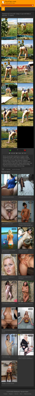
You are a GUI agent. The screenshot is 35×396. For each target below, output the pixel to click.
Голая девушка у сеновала (8, 303)
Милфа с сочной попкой (8, 383)
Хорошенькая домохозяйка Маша (25, 330)
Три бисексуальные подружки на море (23, 251)
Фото (21, 394)
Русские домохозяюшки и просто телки (8, 277)
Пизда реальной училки (8, 197)
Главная (5, 394)
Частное (16, 394)
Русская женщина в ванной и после (9, 330)
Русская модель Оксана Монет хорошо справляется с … (25, 357)
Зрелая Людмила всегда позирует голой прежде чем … (25, 224)
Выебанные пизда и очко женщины (25, 277)
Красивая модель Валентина (26, 303)
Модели (11, 394)
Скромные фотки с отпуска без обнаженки (8, 251)
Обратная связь (27, 394)
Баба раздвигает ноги (7, 223)
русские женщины (16, 169)
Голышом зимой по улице (25, 197)
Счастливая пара (6, 357)
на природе (7, 169)
